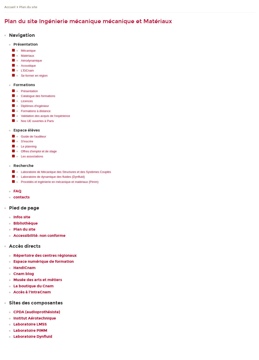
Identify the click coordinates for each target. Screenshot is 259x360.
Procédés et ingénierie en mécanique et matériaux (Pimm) (60, 182)
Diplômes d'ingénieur (35, 106)
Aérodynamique (31, 60)
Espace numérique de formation (43, 261)
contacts (21, 197)
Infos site (21, 217)
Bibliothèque (25, 223)
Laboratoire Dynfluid (32, 336)
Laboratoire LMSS (30, 324)
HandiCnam (24, 268)
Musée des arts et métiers (37, 280)
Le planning (29, 146)
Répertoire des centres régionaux (45, 255)
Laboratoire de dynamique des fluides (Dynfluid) (53, 176)
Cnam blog (23, 274)
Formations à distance (36, 111)
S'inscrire (27, 141)
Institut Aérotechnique (34, 318)
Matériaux (27, 55)
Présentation (29, 91)
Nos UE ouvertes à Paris (37, 121)
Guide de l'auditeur (33, 136)
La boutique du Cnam (33, 286)
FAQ (17, 191)
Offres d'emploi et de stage (39, 151)
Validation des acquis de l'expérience (45, 116)
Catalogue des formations (38, 96)
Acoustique (28, 65)
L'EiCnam (27, 70)
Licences (27, 101)
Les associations (32, 156)
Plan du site (28, 7)
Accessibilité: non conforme (39, 235)
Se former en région (34, 75)
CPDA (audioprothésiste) (36, 312)
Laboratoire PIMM (30, 330)
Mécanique (28, 50)
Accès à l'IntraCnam (32, 292)
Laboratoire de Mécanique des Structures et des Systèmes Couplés (66, 172)
